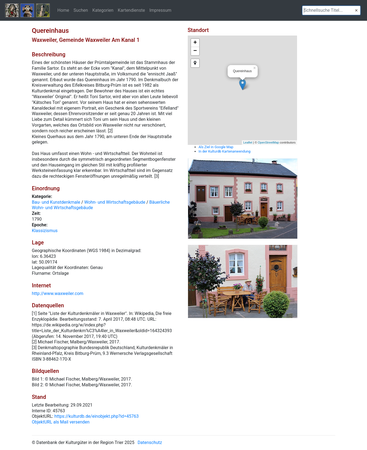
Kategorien (102, 10)
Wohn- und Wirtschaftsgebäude (114, 202)
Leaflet (247, 142)
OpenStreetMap (268, 142)
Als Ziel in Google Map (216, 147)
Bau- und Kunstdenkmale (56, 202)
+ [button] (195, 43)
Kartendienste (131, 10)
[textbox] (331, 10)
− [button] (195, 51)
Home (63, 10)
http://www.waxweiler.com (58, 293)
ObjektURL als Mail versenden (61, 422)
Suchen (81, 10)
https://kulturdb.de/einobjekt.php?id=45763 (96, 416)
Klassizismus (45, 230)
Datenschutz (150, 442)
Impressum (160, 10)
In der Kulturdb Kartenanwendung (225, 151)
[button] (356, 10)
